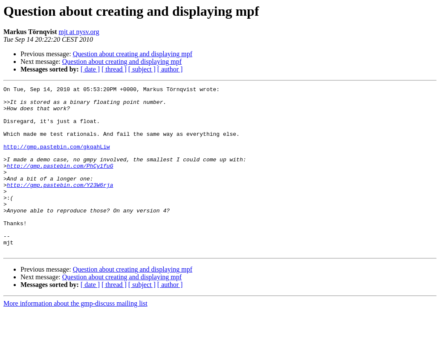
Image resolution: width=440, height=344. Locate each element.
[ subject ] (142, 69)
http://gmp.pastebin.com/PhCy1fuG (60, 182)
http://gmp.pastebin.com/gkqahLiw (56, 159)
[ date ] (90, 69)
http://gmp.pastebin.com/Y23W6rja (60, 205)
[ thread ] (114, 69)
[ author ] (170, 69)
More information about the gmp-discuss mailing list (75, 336)
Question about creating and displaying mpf (132, 53)
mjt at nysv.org (79, 31)
